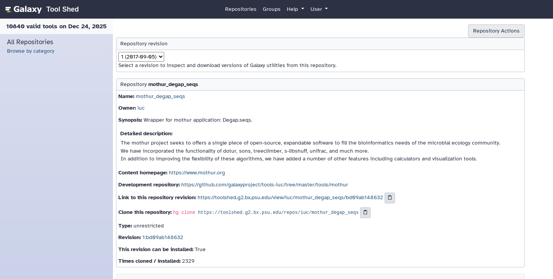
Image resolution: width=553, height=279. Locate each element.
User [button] (317, 9)
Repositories (241, 9)
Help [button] (293, 9)
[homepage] (41, 9)
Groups (272, 9)
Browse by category (30, 51)
